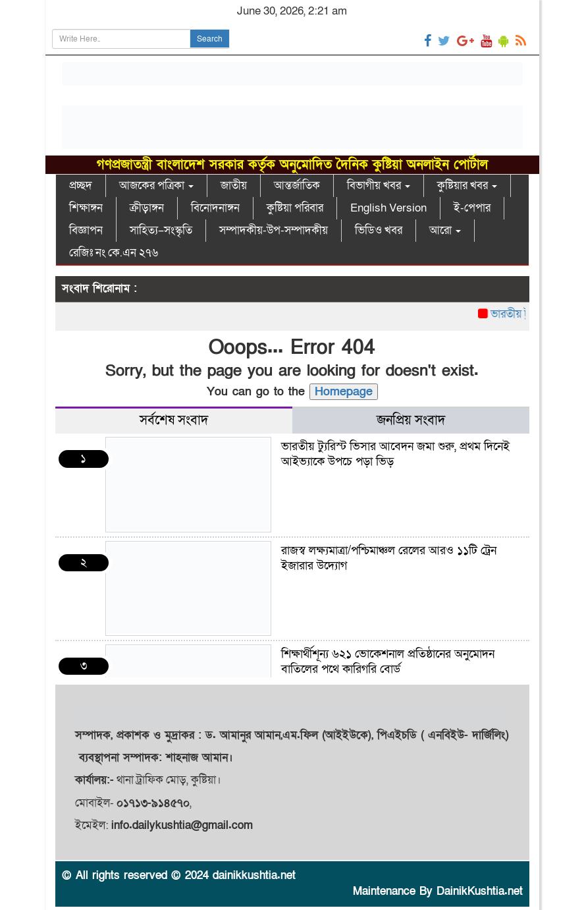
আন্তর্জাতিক (297, 185)
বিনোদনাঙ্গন (215, 207)
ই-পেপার (472, 207)
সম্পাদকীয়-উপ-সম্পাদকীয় (273, 230)
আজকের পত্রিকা (156, 185)
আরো (445, 230)
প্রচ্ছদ (80, 185)
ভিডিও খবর (378, 230)
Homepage (344, 391)
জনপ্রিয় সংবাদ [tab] (411, 420)
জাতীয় (234, 185)
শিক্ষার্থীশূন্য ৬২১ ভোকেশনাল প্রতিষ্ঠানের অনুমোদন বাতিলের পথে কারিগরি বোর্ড (387, 661)
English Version (388, 207)
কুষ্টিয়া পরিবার (295, 207)
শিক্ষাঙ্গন (86, 207)
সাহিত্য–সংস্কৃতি (161, 230)
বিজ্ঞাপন (86, 230)
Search (210, 39)
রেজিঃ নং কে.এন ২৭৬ (113, 252)
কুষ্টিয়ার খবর (467, 185)
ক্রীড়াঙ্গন (147, 207)
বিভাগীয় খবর (378, 185)
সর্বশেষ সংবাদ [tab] (174, 420)
